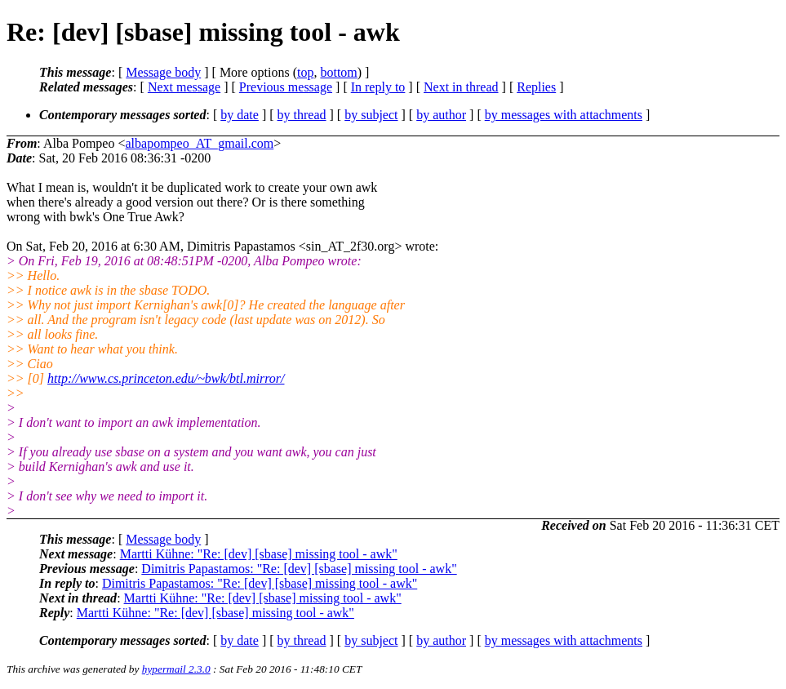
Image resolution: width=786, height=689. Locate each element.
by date (239, 115)
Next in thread (461, 87)
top (305, 72)
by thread (302, 115)
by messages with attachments (563, 115)
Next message (184, 87)
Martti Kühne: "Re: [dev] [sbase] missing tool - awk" (258, 554)
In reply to (378, 87)
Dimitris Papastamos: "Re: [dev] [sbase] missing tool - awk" (298, 569)
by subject (370, 115)
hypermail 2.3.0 (176, 669)
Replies (536, 87)
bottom (338, 72)
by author (441, 115)
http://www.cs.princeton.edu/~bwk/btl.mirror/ (165, 378)
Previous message (285, 87)
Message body (163, 72)
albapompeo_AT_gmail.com (199, 143)
